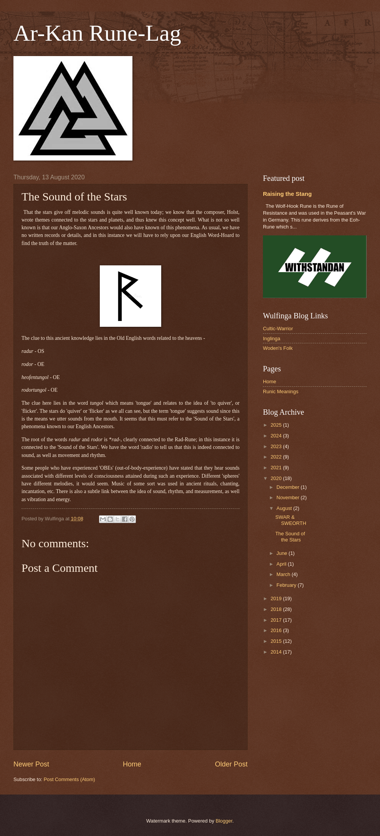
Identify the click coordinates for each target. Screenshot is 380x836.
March (283, 574)
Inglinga (271, 338)
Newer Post (31, 764)
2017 (277, 620)
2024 (277, 436)
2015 (277, 641)
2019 (277, 598)
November (288, 497)
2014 (277, 652)
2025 (277, 425)
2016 (277, 630)
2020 (277, 478)
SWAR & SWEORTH (290, 520)
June (282, 553)
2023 (277, 446)
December (288, 487)
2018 (277, 609)
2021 (277, 467)
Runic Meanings (280, 391)
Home (132, 764)
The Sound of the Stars (290, 536)
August (284, 508)
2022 (277, 457)
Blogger (224, 821)
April (281, 564)
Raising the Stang (287, 193)
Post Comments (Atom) (69, 779)
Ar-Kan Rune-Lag (97, 33)
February (286, 585)
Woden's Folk (277, 348)
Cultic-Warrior (278, 328)
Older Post (231, 764)
